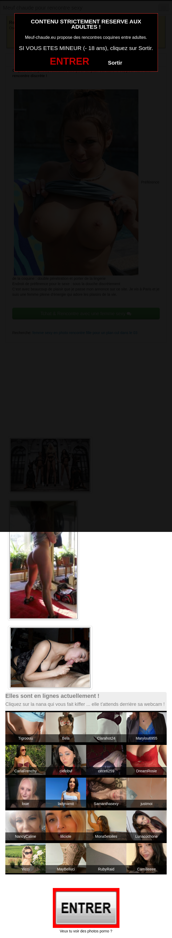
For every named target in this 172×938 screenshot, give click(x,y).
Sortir (115, 63)
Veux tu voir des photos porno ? (86, 931)
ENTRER (69, 61)
